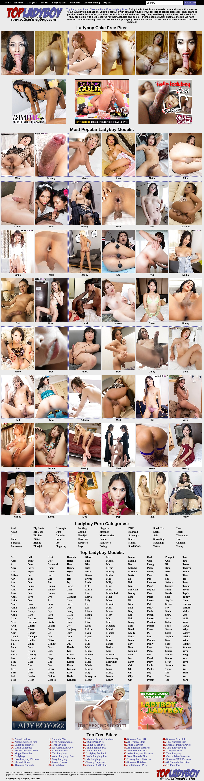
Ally (13, 578)
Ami (13, 586)
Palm (150, 568)
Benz (30, 564)
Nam (108, 651)
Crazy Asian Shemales (178, 756)
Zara (185, 680)
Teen (178, 528)
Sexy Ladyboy (59, 759)
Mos (108, 640)
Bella (13, 680)
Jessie (70, 615)
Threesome (182, 535)
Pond (150, 658)
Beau (13, 661)
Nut (130, 658)
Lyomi (88, 636)
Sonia (168, 633)
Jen (69, 607)
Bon (30, 582)
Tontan (186, 586)
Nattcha (132, 571)
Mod (108, 622)
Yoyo (185, 661)
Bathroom (16, 546)
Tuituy (186, 596)
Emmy (51, 593)
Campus (32, 607)
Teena (186, 564)
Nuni (131, 654)
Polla (150, 651)
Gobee (51, 651)
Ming (109, 596)
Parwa (150, 600)
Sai (167, 578)
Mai (87, 643)
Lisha (88, 625)
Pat (149, 604)
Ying (185, 654)
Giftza (51, 640)
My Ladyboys (93, 759)
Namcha (110, 654)
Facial (59, 539)
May (87, 672)
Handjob (82, 535)
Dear (30, 672)
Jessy (70, 618)
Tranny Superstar (96, 762)
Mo (108, 618)
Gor (50, 661)
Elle (50, 578)
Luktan (89, 629)
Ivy (69, 582)
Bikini (36, 539)
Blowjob (37, 546)
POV (131, 528)
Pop (149, 672)
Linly (88, 618)
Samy (168, 589)
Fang (50, 604)
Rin (167, 564)
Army (14, 629)
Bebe (13, 665)
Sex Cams (75, 2)
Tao (185, 557)
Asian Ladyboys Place (26, 750)
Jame (70, 593)
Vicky (186, 611)
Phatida (151, 622)
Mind (109, 589)
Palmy (150, 571)
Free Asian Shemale (62, 742)
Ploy (149, 647)
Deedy (31, 680)
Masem (89, 669)
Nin (130, 600)
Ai (12, 564)
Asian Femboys (22, 739)
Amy (13, 593)
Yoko (185, 658)
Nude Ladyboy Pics (96, 756)
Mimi (109, 586)
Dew (50, 560)
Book (30, 589)
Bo (29, 575)
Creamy (32, 654)
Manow (89, 654)
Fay (50, 611)
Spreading (158, 539)
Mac (87, 640)
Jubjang (71, 629)
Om (130, 680)
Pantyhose (104, 542)
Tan (167, 680)
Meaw (88, 680)
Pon (149, 654)
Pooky (150, 669)
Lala (87, 586)
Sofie (168, 625)
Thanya (187, 568)
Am (13, 582)
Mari (88, 661)
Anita (14, 600)
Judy (70, 633)
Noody (131, 633)
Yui (184, 669)
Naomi (131, 557)
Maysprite (90, 676)
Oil (130, 672)
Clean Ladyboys (23, 747)
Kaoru (70, 654)
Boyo (30, 596)
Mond (109, 629)
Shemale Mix (59, 739)
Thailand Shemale (24, 765)
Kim (87, 564)
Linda (88, 611)
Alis (13, 571)
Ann (13, 604)
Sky (167, 607)
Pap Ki (151, 589)
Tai (167, 672)
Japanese (83, 542)
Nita (130, 607)
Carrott (32, 618)
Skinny (132, 542)
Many (88, 658)
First (50, 618)
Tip (184, 578)
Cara (30, 615)
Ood (149, 557)
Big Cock (38, 532)
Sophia (169, 636)
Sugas (168, 647)
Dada (30, 661)
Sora (167, 640)
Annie (14, 611)
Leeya (88, 596)
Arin (13, 618)
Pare (149, 593)
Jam (69, 589)
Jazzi (70, 604)
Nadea (109, 643)
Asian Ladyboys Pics (25, 742)
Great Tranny (59, 762)
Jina (69, 622)
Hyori (70, 571)
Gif (49, 633)
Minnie (110, 604)
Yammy (187, 647)
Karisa (70, 661)
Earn (50, 575)
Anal (13, 528)
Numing (132, 651)
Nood (131, 629)
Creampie (61, 528)
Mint (109, 607)
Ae (12, 557)
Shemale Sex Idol (175, 739)
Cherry (32, 633)
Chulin (31, 640)
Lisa (87, 622)
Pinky (150, 643)
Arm (13, 625)
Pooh (150, 665)
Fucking (82, 528)
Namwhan (111, 661)
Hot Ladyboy (93, 750)
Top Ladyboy (23, 778)
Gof (50, 654)
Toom (186, 589)
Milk (108, 578)
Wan (185, 622)
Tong (185, 582)
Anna (14, 607)
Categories (32, 2)
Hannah (71, 557)
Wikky (186, 636)
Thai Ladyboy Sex (176, 747)
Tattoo (156, 546)
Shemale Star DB (136, 739)
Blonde (37, 542)
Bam (13, 647)
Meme (109, 568)
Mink (109, 600)
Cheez (31, 629)
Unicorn (187, 604)
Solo (155, 535)
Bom (30, 578)
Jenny (70, 611)
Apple (14, 615)
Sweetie (169, 665)
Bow (30, 593)
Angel (14, 596)
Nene (131, 586)
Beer (13, 672)
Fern (50, 615)
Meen (109, 557)
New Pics (18, 2)
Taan (168, 669)
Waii (185, 618)
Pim (149, 636)
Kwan (88, 575)
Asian (14, 532)
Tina (185, 575)
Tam (167, 676)
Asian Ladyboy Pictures (140, 753)
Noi (130, 615)
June (69, 640)
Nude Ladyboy (135, 744)
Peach (150, 615)
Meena (109, 560)
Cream (31, 651)
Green (51, 672)
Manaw (89, 651)
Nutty (131, 661)
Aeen (13, 560)
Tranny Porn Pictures (139, 759)
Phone (150, 625)
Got (50, 665)
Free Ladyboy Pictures (27, 759)
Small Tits (158, 528)
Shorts (131, 539)
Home (7, 2)
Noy (130, 643)
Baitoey (15, 640)
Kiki (87, 560)
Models (44, 2)
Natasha (132, 568)
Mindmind (112, 593)
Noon (131, 640)
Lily (87, 604)
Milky (109, 582)
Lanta (88, 589)
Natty (131, 575)
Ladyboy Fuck (174, 750)
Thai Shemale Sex (96, 747)
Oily (130, 676)
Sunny (168, 658)
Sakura (169, 582)
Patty (150, 607)
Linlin (88, 615)
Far (50, 607)
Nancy (109, 672)
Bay (13, 658)
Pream (150, 680)
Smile (168, 611)
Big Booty (38, 528)
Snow (168, 615)
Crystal (32, 658)
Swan (168, 661)
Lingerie (104, 528)
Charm (31, 625)
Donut (51, 568)
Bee (13, 669)
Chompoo (33, 636)
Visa (185, 615)
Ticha (186, 571)
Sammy (169, 586)
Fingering (61, 546)
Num (131, 647)
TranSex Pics (59, 744)
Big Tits (37, 535)
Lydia (88, 633)
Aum (13, 633)
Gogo (50, 658)
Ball (13, 643)
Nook (131, 636)
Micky (109, 575)
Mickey (110, 571)
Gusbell (52, 680)
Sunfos (168, 654)
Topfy (186, 593)
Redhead (133, 532)
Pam (149, 575)
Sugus (168, 651)
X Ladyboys (58, 765)
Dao (30, 665)
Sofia (168, 622)
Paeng (150, 564)
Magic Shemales (23, 753)
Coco (30, 647)
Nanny (109, 680)
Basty (14, 654)
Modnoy (110, 625)
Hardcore (83, 539)
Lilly (87, 600)
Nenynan (133, 589)
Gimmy (52, 643)
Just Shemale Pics (137, 765)
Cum (58, 532)
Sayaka (169, 600)
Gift (50, 636)
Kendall (71, 680)
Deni (50, 557)
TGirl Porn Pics (95, 742)
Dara (30, 669)
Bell (13, 676)
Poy (149, 676)
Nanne (109, 676)
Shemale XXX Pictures (178, 759)
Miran (109, 611)
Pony (150, 661)
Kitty (88, 571)
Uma (185, 600)
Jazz (69, 600)
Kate (69, 672)
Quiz (167, 560)
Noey (131, 611)
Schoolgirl (133, 535)
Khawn (89, 557)
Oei (130, 665)
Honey (70, 568)
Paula (150, 611)
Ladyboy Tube (59, 2)
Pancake (151, 582)
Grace (51, 669)
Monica (110, 633)
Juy (69, 643)
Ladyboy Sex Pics (24, 744)
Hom (70, 564)
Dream (51, 571)
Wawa (186, 625)
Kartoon (71, 669)
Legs (80, 546)
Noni (130, 625)
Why (185, 629)
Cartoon (32, 622)
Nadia (109, 647)
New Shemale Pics (137, 756)
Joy (69, 625)
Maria (88, 665)
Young (179, 546)
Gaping (82, 532)
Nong (131, 622)
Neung (131, 593)
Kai (69, 651)
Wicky (186, 633)
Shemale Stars (22, 762)
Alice (13, 568)
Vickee (186, 607)
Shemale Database (137, 762)
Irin (69, 578)
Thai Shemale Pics (176, 742)
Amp (13, 589)
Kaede (70, 647)
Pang (150, 586)
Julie (69, 636)
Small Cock (134, 546)
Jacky (70, 586)
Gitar (51, 647)
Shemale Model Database (100, 739)
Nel (130, 582)
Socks (156, 532)
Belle (30, 557)
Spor (167, 643)
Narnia (132, 560)
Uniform (180, 542)
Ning (130, 604)
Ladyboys (20, 756)
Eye (50, 596)
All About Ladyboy (62, 747)
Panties (103, 539)
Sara (167, 596)
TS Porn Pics (173, 765)
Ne (129, 578)
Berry (31, 568)
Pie (149, 633)
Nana (109, 669)
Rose (167, 571)
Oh (130, 669)
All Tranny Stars (136, 742)
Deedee (31, 676)
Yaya (185, 651)
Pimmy (151, 640)
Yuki (185, 672)
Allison (14, 575)
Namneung (112, 658)
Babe (13, 539)
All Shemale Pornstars (178, 762)
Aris (13, 622)
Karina (71, 658)
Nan (108, 665)
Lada (88, 582)
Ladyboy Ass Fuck (96, 753)
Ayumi (14, 636)
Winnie (186, 643)
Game (51, 629)
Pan (149, 578)
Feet (58, 542)
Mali (87, 647)
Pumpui (169, 557)
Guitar (51, 676)
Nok (130, 618)
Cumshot (60, 535)
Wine (185, 640)
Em (49, 582)
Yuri (185, 676)
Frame (51, 625)
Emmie (51, 589)
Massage (104, 532)
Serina (168, 604)
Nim (130, 596)
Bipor (31, 571)
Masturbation (106, 535)
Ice (68, 575)
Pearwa (151, 618)
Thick (179, 532)
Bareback (16, 542)
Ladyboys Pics (60, 750)
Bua (30, 600)
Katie (70, 676)
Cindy (31, 643)
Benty (31, 560)
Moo (108, 636)
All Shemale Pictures (138, 747)
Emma (51, 586)
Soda (168, 618)
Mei (108, 564)
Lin (87, 607)
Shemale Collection (96, 765)
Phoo (150, 629)
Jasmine (71, 596)
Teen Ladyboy (174, 753)
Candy (31, 611)
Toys (178, 539)
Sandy (168, 593)
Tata (185, 560)
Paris (150, 596)
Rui (167, 575)
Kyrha (88, 578)
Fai (49, 600)
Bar (13, 651)
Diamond (53, 564)
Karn (70, 665)
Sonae (168, 629)
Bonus (31, 586)
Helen (70, 560)
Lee (87, 593)
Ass (13, 535)
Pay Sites (107, 2)
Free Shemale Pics (137, 750)
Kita (87, 568)
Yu (184, 665)
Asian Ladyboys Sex (63, 756)
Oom (150, 560)
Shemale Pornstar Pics (178, 744)
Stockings (158, 542)
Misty (109, 615)
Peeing (103, 546)
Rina (167, 568)
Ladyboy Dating (91, 2)
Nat (130, 564)
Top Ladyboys (60, 753)
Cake (30, 604)
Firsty (51, 622)
